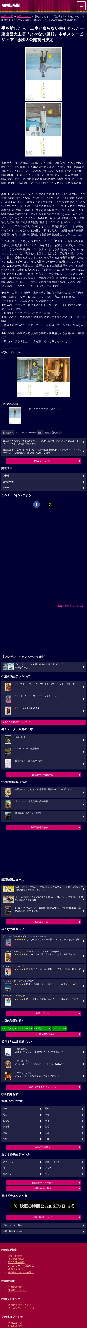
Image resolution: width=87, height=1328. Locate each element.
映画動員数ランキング (20, 1304)
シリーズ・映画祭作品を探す (42, 1034)
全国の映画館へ (42, 1147)
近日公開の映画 (16, 1262)
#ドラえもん (8, 1028)
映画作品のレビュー (18, 1269)
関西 (5, 1114)
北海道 (6, 1121)
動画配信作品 (15, 1326)
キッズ (48, 1168)
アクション (8, 1162)
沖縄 (47, 1139)
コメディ (7, 1174)
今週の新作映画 (16, 1259)
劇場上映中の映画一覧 (42, 774)
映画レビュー (42, 1013)
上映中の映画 (15, 1255)
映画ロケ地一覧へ (42, 1188)
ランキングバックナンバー (22, 1308)
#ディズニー (58, 1028)
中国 (5, 1133)
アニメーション (52, 1162)
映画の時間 (7, 16)
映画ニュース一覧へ (42, 461)
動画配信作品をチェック (43, 827)
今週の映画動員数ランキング (16, 722)
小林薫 (6, 475)
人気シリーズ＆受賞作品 (21, 1265)
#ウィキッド (24, 1028)
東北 (47, 1121)
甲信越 (6, 1126)
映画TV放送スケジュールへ (42, 1087)
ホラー (48, 1174)
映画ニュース (24, 16)
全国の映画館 (15, 1287)
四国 (47, 1133)
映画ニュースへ (42, 922)
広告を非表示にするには (70, 605)
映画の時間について (42, 1217)
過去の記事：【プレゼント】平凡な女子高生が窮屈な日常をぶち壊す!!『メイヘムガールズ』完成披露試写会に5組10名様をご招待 (42, 451)
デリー (6, 487)
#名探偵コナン (41, 1028)
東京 (5, 1108)
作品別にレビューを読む (21, 1272)
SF (4, 1168)
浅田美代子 (8, 482)
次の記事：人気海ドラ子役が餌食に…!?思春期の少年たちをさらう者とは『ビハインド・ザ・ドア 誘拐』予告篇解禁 (43, 442)
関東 (47, 1108)
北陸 (47, 1126)
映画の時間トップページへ (16, 1231)
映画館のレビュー (17, 1290)
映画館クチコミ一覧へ (42, 1182)
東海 (47, 1114)
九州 (5, 1139)
